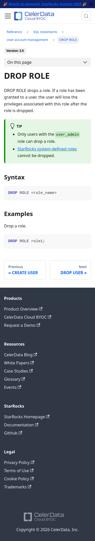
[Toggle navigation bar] (8, 16)
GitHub (13, 433)
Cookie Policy (19, 479)
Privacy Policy (19, 462)
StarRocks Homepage (26, 417)
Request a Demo (22, 325)
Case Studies (18, 371)
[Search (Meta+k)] (86, 16)
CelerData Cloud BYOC (27, 317)
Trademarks (17, 487)
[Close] (91, 4)
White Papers (19, 363)
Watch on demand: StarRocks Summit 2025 (44, 4)
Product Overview (23, 309)
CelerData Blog (20, 355)
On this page (19, 62)
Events (12, 387)
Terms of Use (18, 470)
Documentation (21, 425)
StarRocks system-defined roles (47, 149)
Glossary (14, 379)
